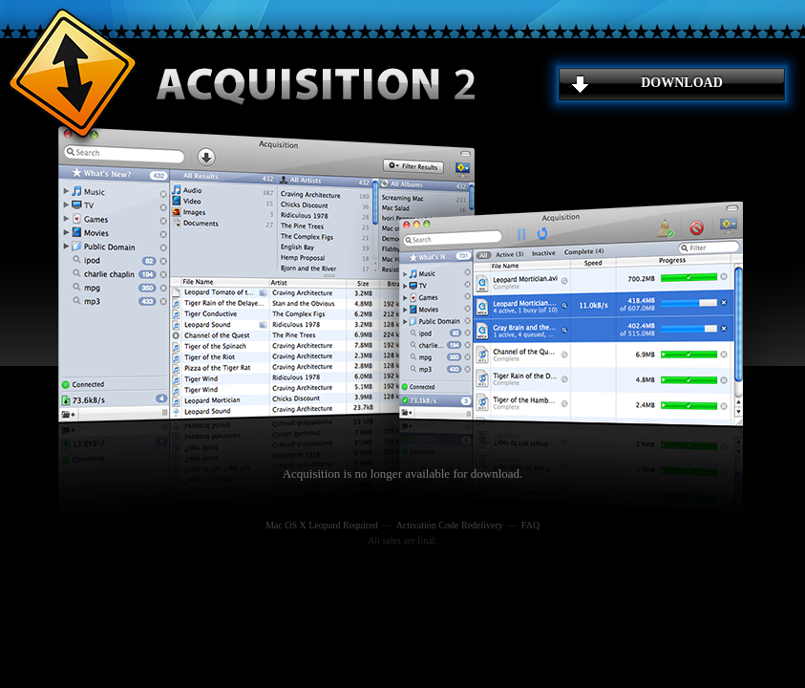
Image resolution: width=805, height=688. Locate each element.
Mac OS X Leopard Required (321, 525)
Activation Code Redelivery (449, 525)
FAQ (530, 525)
